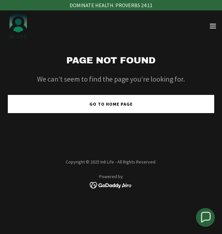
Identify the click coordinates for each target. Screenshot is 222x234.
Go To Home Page (111, 104)
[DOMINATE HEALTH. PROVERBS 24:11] (111, 5)
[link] (18, 26)
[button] (212, 26)
